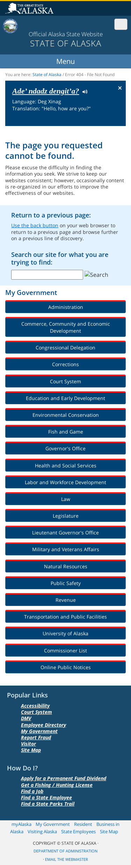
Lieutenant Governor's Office (65, 532)
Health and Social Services (65, 465)
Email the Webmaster (66, 859)
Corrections (65, 364)
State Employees (78, 831)
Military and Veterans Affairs (65, 549)
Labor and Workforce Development (65, 482)
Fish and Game (65, 431)
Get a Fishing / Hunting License (57, 785)
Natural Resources (65, 566)
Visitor (28, 743)
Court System (65, 381)
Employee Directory (43, 725)
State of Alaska (30, 9)
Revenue (66, 600)
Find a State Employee (46, 797)
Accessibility (35, 705)
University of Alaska (65, 633)
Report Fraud (36, 737)
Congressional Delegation (65, 347)
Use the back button (34, 225)
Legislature (66, 515)
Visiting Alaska (42, 831)
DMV (26, 718)
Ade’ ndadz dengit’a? (45, 91)
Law (65, 499)
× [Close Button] (120, 87)
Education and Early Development (65, 398)
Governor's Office (65, 448)
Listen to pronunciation (83, 91)
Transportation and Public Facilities (65, 616)
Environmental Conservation (65, 415)
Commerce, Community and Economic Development (65, 327)
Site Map (31, 750)
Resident (83, 824)
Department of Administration (65, 851)
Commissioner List (65, 650)
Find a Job (32, 791)
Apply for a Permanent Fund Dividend (63, 778)
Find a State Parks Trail (47, 803)
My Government (39, 731)
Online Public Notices (66, 667)
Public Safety (66, 583)
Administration (65, 307)
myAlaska (21, 824)
